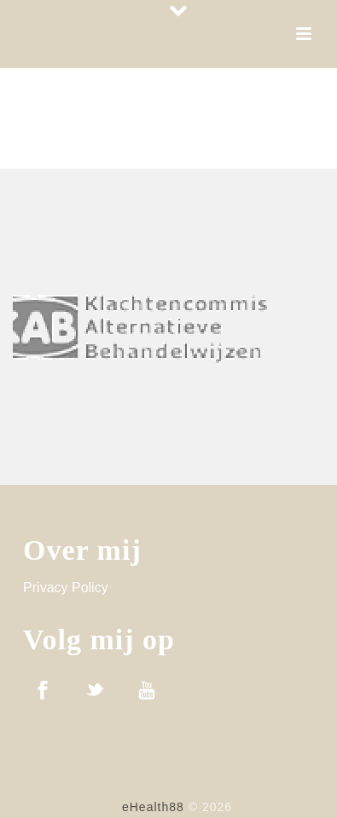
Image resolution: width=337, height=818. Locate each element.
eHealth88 (153, 807)
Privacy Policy (65, 587)
